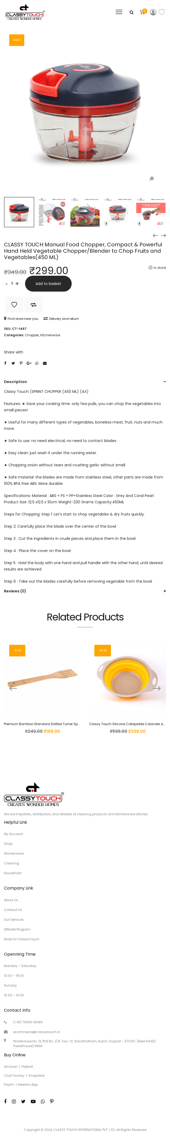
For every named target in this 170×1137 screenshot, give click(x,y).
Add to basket (48, 283)
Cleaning (11, 863)
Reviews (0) (15, 591)
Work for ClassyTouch (21, 939)
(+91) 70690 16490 (28, 1022)
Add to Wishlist (14, 305)
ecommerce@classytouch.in (36, 1032)
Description (15, 381)
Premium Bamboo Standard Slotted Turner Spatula (45, 724)
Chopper (32, 335)
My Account (13, 834)
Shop (8, 843)
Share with (13, 352)
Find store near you (21, 318)
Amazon (11, 1066)
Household (12, 873)
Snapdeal (36, 1075)
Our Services (14, 919)
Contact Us (13, 910)
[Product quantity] (12, 284)
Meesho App (28, 1084)
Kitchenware (50, 335)
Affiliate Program (17, 929)
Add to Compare (33, 305)
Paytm (9, 1084)
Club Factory (14, 1075)
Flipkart (27, 1066)
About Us (11, 900)
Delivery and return (61, 318)
